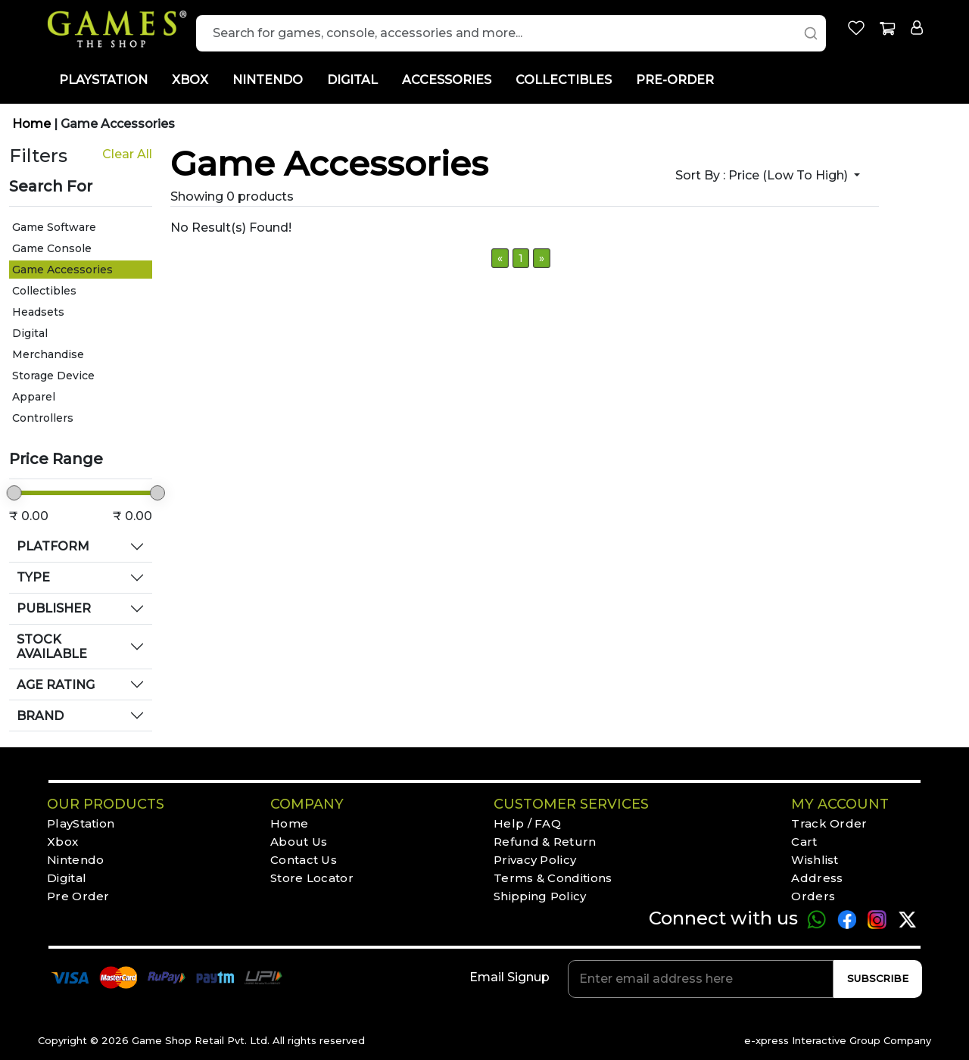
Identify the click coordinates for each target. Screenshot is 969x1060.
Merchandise (48, 354)
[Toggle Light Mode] (927, 93)
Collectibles (44, 291)
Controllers (42, 418)
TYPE (33, 577)
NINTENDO (267, 80)
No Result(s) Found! (230, 227)
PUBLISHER (54, 608)
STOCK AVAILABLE (52, 646)
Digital (30, 333)
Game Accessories (118, 124)
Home (33, 124)
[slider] (14, 492)
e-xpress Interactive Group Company (837, 1040)
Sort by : (763, 175)
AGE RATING (56, 685)
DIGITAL (352, 80)
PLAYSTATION (103, 80)
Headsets (38, 312)
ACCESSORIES (446, 80)
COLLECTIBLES (564, 80)
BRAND (40, 716)
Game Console (52, 248)
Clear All (127, 154)
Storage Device (53, 375)
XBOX (190, 80)
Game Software (54, 227)
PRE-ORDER (675, 80)
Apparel (33, 397)
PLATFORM (53, 546)
